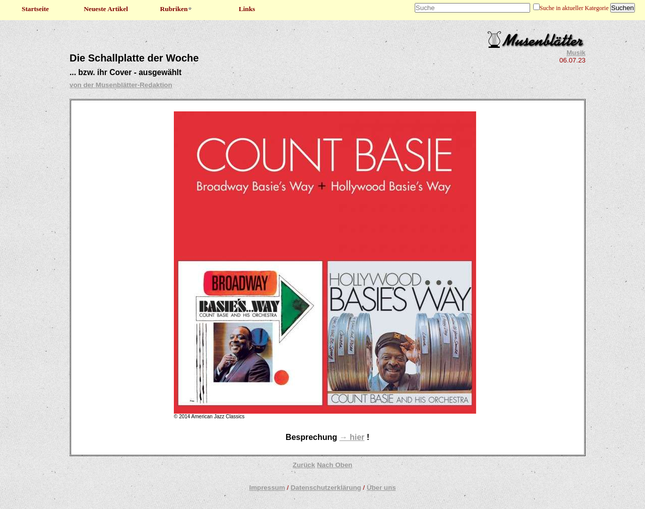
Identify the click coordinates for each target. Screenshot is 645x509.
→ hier (352, 437)
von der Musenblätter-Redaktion (121, 85)
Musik (576, 52)
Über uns (381, 487)
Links (247, 9)
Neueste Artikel (106, 9)
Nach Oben (334, 465)
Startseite (35, 9)
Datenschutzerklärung (326, 487)
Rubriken (176, 9)
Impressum (267, 487)
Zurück (304, 465)
